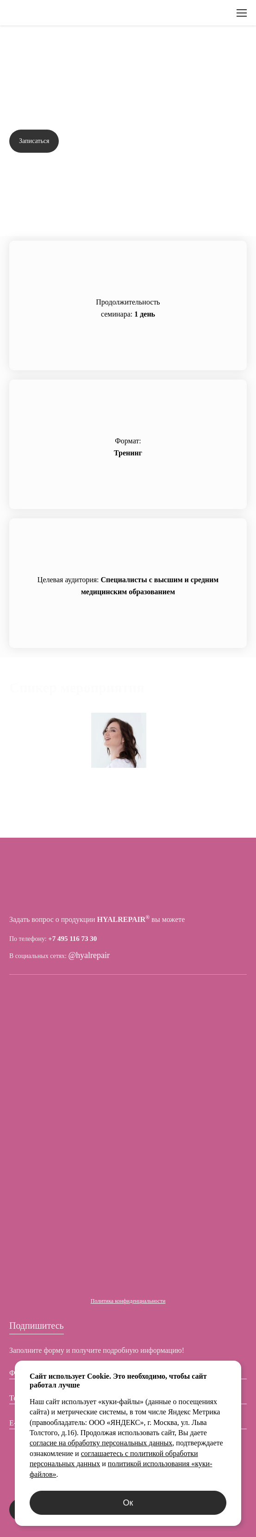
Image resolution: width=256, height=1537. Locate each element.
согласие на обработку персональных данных (101, 1443)
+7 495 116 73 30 (72, 938)
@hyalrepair (89, 955)
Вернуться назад (45, 48)
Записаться (34, 140)
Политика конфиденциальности (128, 1301)
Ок (128, 1502)
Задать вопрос (217, 141)
